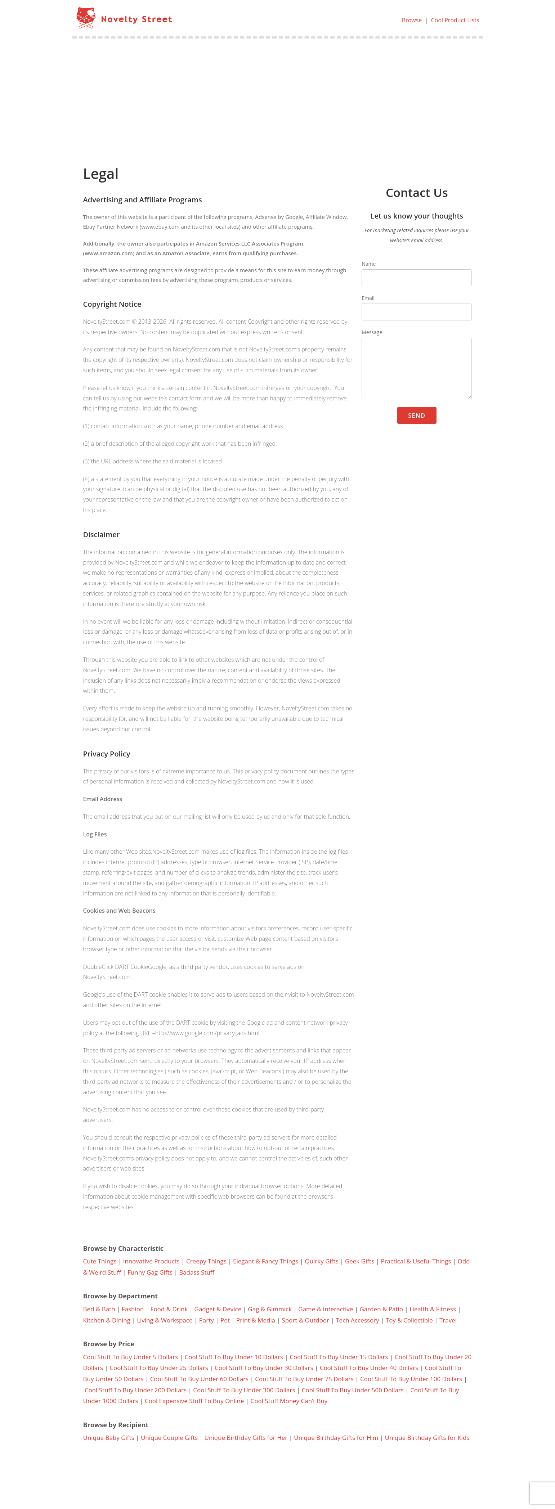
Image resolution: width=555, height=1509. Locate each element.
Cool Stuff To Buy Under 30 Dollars (264, 1368)
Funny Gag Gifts (150, 1272)
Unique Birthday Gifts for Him (336, 1437)
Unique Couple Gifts (169, 1437)
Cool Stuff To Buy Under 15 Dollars (339, 1357)
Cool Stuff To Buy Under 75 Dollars (304, 1379)
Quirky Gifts (321, 1261)
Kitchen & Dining (107, 1320)
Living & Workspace (164, 1320)
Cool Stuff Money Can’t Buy (289, 1401)
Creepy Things (206, 1261)
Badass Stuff (196, 1272)
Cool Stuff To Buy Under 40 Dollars (369, 1368)
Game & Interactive (325, 1309)
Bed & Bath (99, 1309)
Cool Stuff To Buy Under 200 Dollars (136, 1390)
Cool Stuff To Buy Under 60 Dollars (199, 1379)
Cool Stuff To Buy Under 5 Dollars (130, 1357)
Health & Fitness (432, 1309)
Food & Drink (169, 1309)
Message (372, 332)
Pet (225, 1320)
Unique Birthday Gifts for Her (246, 1437)
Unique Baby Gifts (108, 1437)
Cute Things (100, 1261)
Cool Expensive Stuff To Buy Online (194, 1401)
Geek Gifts (359, 1261)
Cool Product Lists (455, 20)
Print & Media (255, 1320)
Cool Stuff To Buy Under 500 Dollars (353, 1390)
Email (368, 298)
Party (206, 1320)
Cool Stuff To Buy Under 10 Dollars (233, 1357)
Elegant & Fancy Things (265, 1261)
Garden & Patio (381, 1309)
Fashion (133, 1309)
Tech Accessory (357, 1320)
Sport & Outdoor (305, 1320)
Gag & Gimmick (270, 1309)
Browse (412, 20)
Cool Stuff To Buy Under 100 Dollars (411, 1379)
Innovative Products (151, 1261)
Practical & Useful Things (416, 1261)
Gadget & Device (218, 1309)
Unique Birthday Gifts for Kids (427, 1437)
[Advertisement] (278, 92)
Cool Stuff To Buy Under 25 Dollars (158, 1368)
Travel (448, 1320)
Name (369, 263)
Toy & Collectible (409, 1320)
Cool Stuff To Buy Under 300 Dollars (244, 1390)
